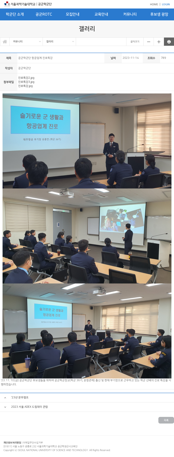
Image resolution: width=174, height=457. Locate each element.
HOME (154, 4)
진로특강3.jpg (26, 82)
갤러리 (49, 41)
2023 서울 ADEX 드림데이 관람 (29, 407)
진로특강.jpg (25, 86)
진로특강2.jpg (26, 77)
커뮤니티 (18, 41)
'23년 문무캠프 (20, 397)
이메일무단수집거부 (33, 442)
